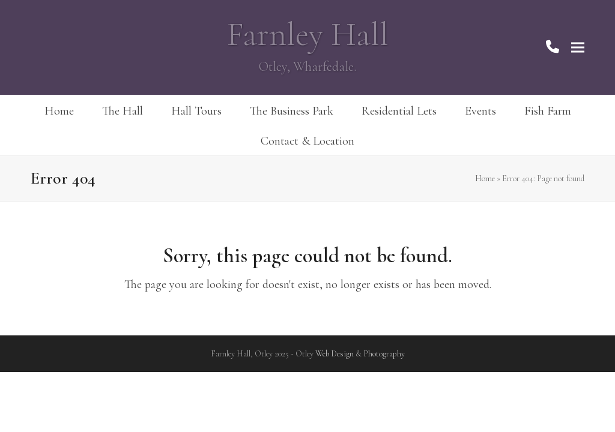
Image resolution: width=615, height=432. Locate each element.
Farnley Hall (308, 34)
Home (485, 178)
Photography (384, 354)
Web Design (334, 354)
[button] (577, 48)
